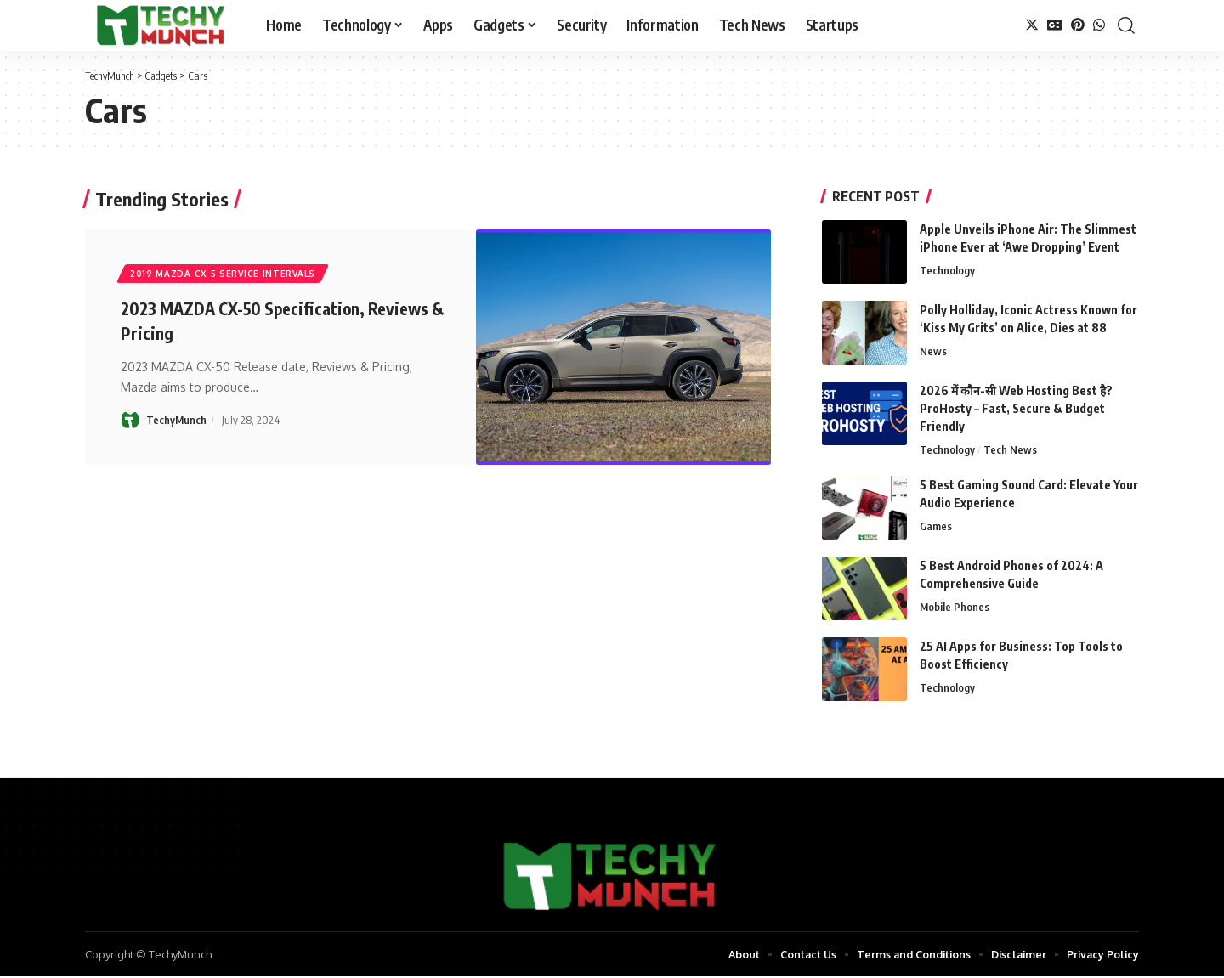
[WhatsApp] (1099, 25)
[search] (1126, 25)
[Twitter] (1032, 25)
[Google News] (1055, 25)
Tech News (1010, 450)
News (933, 352)
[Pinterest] (1078, 25)
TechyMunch (176, 421)
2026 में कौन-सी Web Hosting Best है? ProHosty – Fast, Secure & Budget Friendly (1016, 408)
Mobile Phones (955, 608)
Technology (947, 271)
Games (936, 527)
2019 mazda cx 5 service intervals (223, 274)
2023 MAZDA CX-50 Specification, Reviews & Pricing (257, 321)
